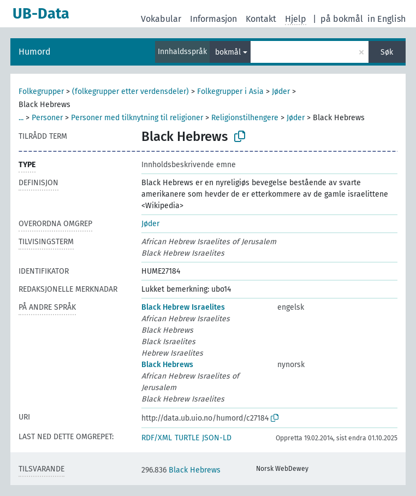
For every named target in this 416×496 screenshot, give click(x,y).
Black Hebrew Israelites (183, 307)
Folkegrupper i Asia (230, 91)
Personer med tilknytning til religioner (137, 117)
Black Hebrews (167, 364)
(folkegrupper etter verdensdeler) (130, 91)
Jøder (281, 91)
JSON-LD (216, 437)
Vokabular (161, 19)
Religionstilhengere (244, 117)
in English (386, 19)
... (21, 117)
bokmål (228, 52)
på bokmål (341, 19)
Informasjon (213, 19)
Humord (35, 51)
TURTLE (187, 437)
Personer (47, 117)
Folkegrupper (41, 91)
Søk (387, 52)
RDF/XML (156, 437)
